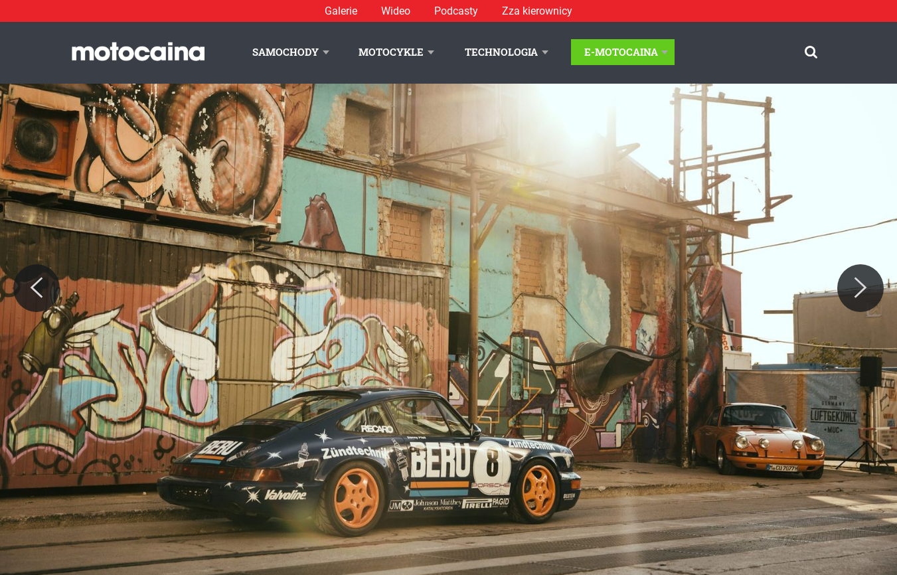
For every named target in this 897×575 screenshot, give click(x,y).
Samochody (285, 51)
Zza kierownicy (537, 11)
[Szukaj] (811, 52)
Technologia (501, 51)
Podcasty (456, 11)
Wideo (395, 11)
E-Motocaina (621, 51)
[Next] (860, 288)
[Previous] (36, 288)
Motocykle (391, 51)
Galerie (341, 11)
